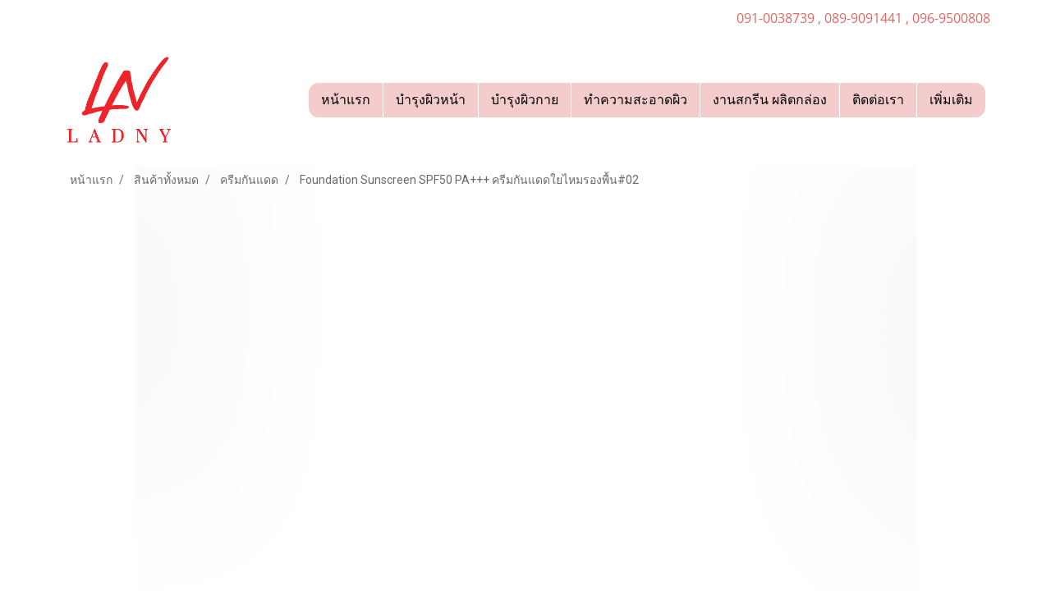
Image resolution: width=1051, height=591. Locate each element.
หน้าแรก (345, 100)
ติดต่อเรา (878, 100)
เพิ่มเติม (951, 100)
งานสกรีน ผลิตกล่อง (770, 100)
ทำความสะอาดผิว (635, 100)
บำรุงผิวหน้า (431, 100)
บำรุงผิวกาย (524, 100)
